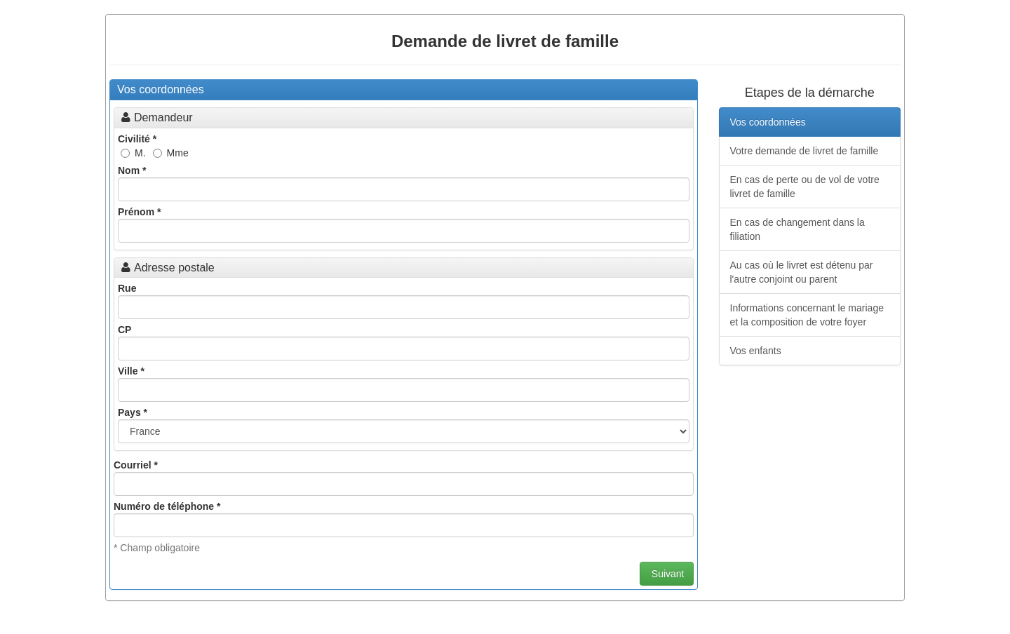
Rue (127, 288)
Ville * (131, 371)
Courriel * (136, 465)
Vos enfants (755, 350)
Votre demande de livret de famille (804, 150)
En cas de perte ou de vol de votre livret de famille (805, 186)
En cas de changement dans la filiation (797, 229)
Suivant (667, 573)
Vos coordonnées (768, 122)
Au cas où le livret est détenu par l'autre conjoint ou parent (801, 272)
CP (124, 329)
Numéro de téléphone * (167, 506)
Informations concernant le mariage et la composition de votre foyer (807, 315)
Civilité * (137, 138)
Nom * (132, 170)
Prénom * (139, 211)
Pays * (132, 412)
